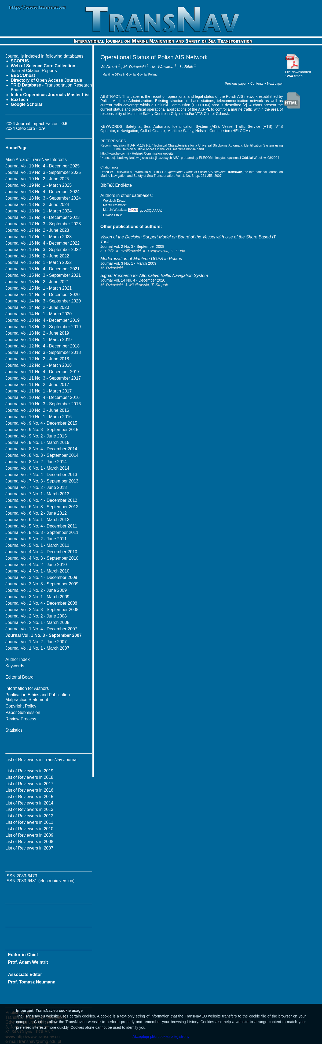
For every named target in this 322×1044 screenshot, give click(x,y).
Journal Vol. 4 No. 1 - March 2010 (37, 571)
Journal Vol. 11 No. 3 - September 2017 (43, 378)
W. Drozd (108, 66)
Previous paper (236, 83)
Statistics (14, 730)
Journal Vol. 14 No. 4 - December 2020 (42, 294)
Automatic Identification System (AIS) (186, 126)
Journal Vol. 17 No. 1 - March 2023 (38, 236)
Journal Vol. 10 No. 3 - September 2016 (43, 404)
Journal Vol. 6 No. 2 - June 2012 (36, 513)
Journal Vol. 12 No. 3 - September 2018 (43, 352)
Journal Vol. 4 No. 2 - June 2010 (36, 564)
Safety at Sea (138, 126)
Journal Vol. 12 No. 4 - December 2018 (42, 346)
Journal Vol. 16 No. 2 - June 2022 (37, 256)
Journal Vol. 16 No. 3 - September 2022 (43, 249)
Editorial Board (19, 677)
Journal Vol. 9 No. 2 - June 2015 (36, 436)
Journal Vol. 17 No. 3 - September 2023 (43, 224)
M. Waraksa (163, 66)
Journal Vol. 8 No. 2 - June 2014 (36, 461)
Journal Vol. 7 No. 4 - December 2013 (41, 474)
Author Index (17, 659)
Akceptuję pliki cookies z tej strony (161, 1036)
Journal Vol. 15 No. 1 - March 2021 (38, 288)
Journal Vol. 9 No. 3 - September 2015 (41, 429)
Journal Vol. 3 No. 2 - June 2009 (36, 590)
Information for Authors (27, 688)
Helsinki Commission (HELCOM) (222, 131)
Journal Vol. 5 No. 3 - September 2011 (41, 532)
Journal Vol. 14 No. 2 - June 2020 (37, 307)
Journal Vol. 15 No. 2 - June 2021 (37, 281)
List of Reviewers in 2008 (29, 841)
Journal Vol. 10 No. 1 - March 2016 (38, 416)
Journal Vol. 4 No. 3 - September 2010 (41, 558)
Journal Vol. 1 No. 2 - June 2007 (36, 641)
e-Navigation (127, 131)
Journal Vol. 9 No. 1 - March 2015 (37, 442)
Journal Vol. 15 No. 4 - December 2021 (42, 269)
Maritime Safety (180, 131)
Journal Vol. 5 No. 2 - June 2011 (36, 539)
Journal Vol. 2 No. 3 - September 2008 (41, 609)
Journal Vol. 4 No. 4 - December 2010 (41, 551)
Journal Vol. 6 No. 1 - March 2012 (37, 519)
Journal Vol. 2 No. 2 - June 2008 (36, 616)
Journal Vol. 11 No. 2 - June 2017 (37, 384)
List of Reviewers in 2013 (29, 809)
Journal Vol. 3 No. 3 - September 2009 (41, 584)
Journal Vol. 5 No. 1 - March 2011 (37, 545)
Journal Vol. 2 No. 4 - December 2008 (41, 603)
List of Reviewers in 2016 (29, 790)
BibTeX (107, 185)
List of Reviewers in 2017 (29, 783)
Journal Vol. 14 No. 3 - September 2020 (43, 301)
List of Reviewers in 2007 (29, 848)
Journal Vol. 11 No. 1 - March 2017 (38, 391)
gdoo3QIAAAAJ (145, 210)
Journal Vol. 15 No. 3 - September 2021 (43, 275)
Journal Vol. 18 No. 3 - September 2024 (43, 198)
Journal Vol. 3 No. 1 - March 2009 (37, 596)
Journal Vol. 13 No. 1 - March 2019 (38, 339)
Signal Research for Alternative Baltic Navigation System (154, 275)
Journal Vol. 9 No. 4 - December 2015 (41, 423)
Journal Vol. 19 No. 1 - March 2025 (38, 185)
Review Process (20, 719)
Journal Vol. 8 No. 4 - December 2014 (41, 449)
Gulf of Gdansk (152, 131)
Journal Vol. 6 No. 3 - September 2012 (41, 506)
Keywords (14, 666)
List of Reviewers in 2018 (29, 777)
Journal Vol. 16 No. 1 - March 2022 (38, 262)
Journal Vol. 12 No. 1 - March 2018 (38, 365)
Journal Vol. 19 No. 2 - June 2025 (37, 179)
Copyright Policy (20, 706)
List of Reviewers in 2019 (29, 771)
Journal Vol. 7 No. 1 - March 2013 (37, 494)
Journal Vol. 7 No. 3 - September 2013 (41, 481)
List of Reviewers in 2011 (29, 822)
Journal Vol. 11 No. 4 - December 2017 (42, 371)
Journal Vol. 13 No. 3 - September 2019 (43, 326)
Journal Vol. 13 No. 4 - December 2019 (42, 320)
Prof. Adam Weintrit (28, 962)
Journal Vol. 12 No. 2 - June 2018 (37, 359)
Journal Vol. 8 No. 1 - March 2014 (37, 468)
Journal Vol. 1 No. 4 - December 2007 (41, 629)
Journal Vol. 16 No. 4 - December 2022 (42, 243)
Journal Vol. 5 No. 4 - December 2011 (41, 526)
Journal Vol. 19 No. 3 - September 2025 (43, 172)
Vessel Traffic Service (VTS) (247, 126)
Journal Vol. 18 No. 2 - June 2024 (37, 204)
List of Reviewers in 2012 (29, 816)
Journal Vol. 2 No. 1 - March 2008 (37, 622)
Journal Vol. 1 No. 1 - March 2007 (37, 648)
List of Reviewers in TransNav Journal (41, 759)
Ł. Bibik (186, 66)
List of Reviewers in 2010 (29, 828)
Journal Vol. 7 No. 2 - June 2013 (36, 487)
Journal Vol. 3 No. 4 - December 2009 (41, 577)
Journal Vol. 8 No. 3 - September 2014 (41, 455)
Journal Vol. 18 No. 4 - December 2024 (42, 191)
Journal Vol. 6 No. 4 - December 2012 (41, 500)
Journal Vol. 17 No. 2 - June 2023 (37, 230)
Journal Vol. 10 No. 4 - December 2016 (42, 397)
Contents (256, 83)
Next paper (275, 83)
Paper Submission (22, 712)
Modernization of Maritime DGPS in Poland (141, 258)
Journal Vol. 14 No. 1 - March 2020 (38, 314)
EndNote (123, 185)
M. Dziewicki (134, 66)
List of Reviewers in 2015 (29, 796)
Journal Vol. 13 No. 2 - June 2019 (37, 333)
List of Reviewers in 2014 (29, 803)
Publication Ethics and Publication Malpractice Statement (37, 697)
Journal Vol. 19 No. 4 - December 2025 (42, 166)
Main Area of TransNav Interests (36, 159)
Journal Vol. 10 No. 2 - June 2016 (37, 410)
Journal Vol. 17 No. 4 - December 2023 (42, 217)
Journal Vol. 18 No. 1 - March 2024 (38, 211)
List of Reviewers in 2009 (29, 835)
